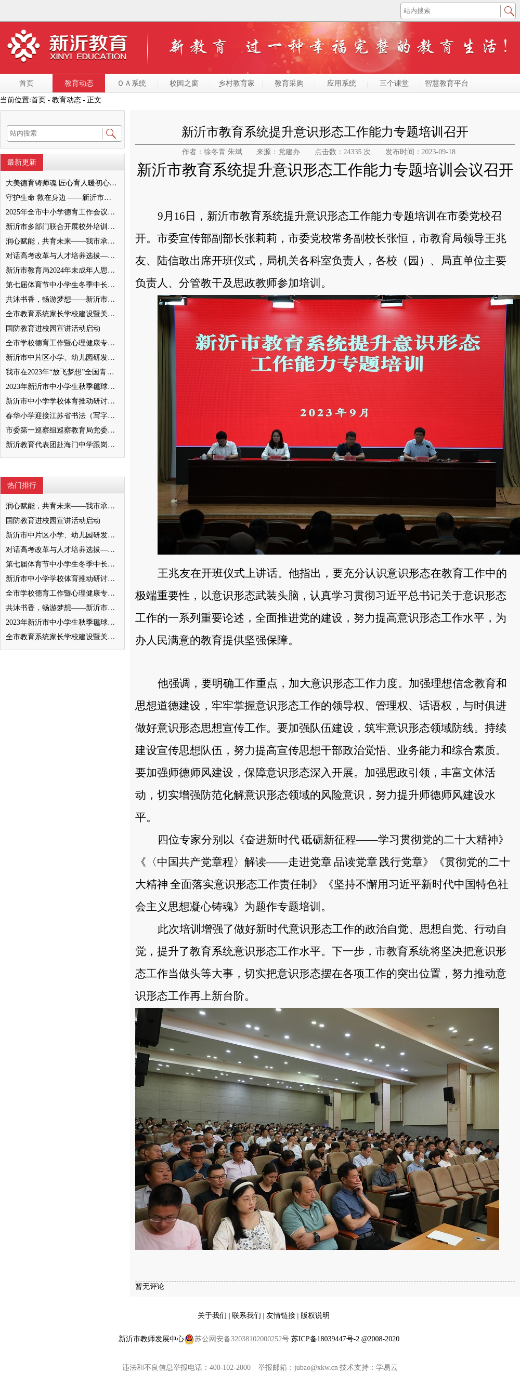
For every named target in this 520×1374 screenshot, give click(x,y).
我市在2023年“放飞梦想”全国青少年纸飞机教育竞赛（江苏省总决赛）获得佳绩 (62, 372)
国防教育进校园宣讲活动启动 (53, 328)
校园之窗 (184, 83)
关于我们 (213, 1315)
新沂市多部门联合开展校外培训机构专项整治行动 (62, 227)
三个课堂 (394, 83)
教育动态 (79, 83)
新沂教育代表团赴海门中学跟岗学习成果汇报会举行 (62, 445)
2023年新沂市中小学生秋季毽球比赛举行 (62, 386)
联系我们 (247, 1315)
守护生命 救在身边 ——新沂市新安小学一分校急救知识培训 (62, 197)
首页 (26, 83)
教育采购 (289, 83)
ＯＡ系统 (131, 83)
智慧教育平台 (447, 83)
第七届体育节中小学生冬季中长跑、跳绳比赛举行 (62, 285)
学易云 (387, 1367)
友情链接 (281, 1315)
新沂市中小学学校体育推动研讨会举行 (62, 401)
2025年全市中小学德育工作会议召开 (62, 212)
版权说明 (315, 1315)
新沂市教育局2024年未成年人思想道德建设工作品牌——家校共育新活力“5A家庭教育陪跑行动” (62, 270)
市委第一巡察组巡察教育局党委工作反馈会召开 (62, 430)
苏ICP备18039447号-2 (325, 1339)
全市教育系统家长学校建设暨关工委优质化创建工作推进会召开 (62, 314)
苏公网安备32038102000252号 (236, 1339)
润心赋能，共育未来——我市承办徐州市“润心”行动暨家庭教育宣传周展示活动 (62, 241)
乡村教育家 (236, 83)
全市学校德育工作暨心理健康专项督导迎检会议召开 (62, 343)
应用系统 (341, 83)
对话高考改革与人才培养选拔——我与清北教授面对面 (62, 256)
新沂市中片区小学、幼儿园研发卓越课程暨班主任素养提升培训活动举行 (62, 357)
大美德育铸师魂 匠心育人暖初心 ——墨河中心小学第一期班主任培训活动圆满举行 (62, 183)
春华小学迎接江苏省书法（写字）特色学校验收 (62, 416)
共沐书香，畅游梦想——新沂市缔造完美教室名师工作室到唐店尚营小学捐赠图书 (62, 299)
